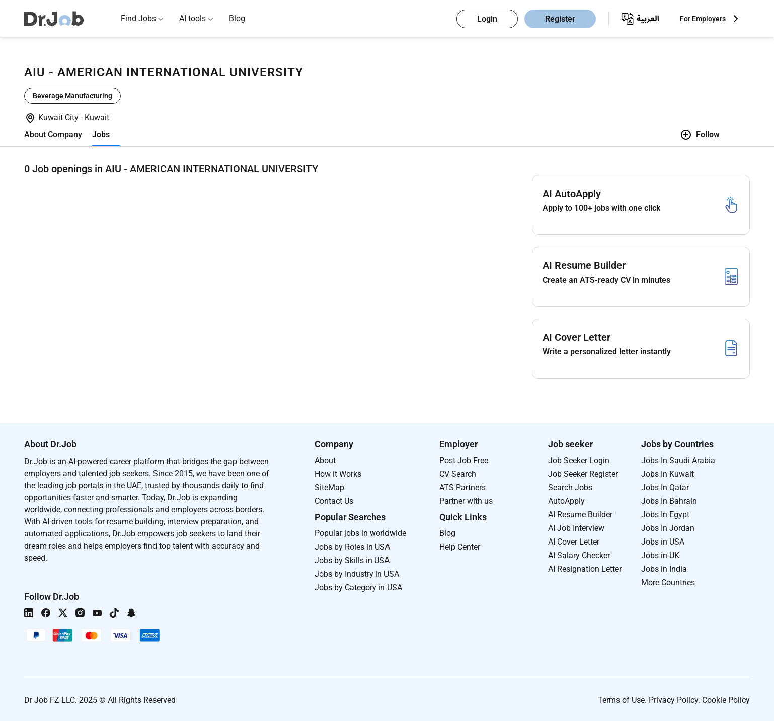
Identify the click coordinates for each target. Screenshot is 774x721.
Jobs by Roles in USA (352, 547)
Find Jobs (138, 18)
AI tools (192, 18)
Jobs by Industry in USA (357, 574)
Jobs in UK (660, 555)
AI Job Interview (576, 528)
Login (487, 19)
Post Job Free (463, 460)
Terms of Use (621, 700)
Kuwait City (59, 117)
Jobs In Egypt (665, 514)
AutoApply (566, 501)
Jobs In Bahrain (669, 501)
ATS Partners (462, 487)
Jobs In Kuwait (667, 474)
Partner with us (466, 501)
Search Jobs (570, 487)
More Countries (668, 582)
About (325, 460)
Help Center (459, 547)
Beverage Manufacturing (72, 96)
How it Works (338, 474)
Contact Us (334, 501)
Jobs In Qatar (665, 487)
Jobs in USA (662, 542)
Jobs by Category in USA (358, 587)
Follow (700, 135)
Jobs (101, 134)
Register (560, 19)
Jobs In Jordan (667, 528)
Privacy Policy (673, 700)
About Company (53, 134)
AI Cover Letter (573, 542)
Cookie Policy (726, 700)
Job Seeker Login (578, 460)
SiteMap (329, 487)
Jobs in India (664, 569)
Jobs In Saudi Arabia (678, 460)
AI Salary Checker (579, 555)
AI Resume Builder (580, 514)
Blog (237, 18)
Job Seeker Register (583, 474)
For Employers (703, 19)
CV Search (457, 474)
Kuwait (97, 117)
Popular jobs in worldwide (360, 533)
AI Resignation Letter (585, 569)
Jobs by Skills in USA (352, 560)
